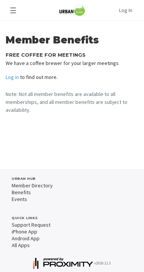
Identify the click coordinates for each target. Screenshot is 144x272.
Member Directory (32, 185)
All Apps (21, 245)
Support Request (31, 224)
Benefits (21, 192)
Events (19, 199)
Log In (125, 10)
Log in (12, 77)
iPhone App (24, 231)
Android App (26, 238)
